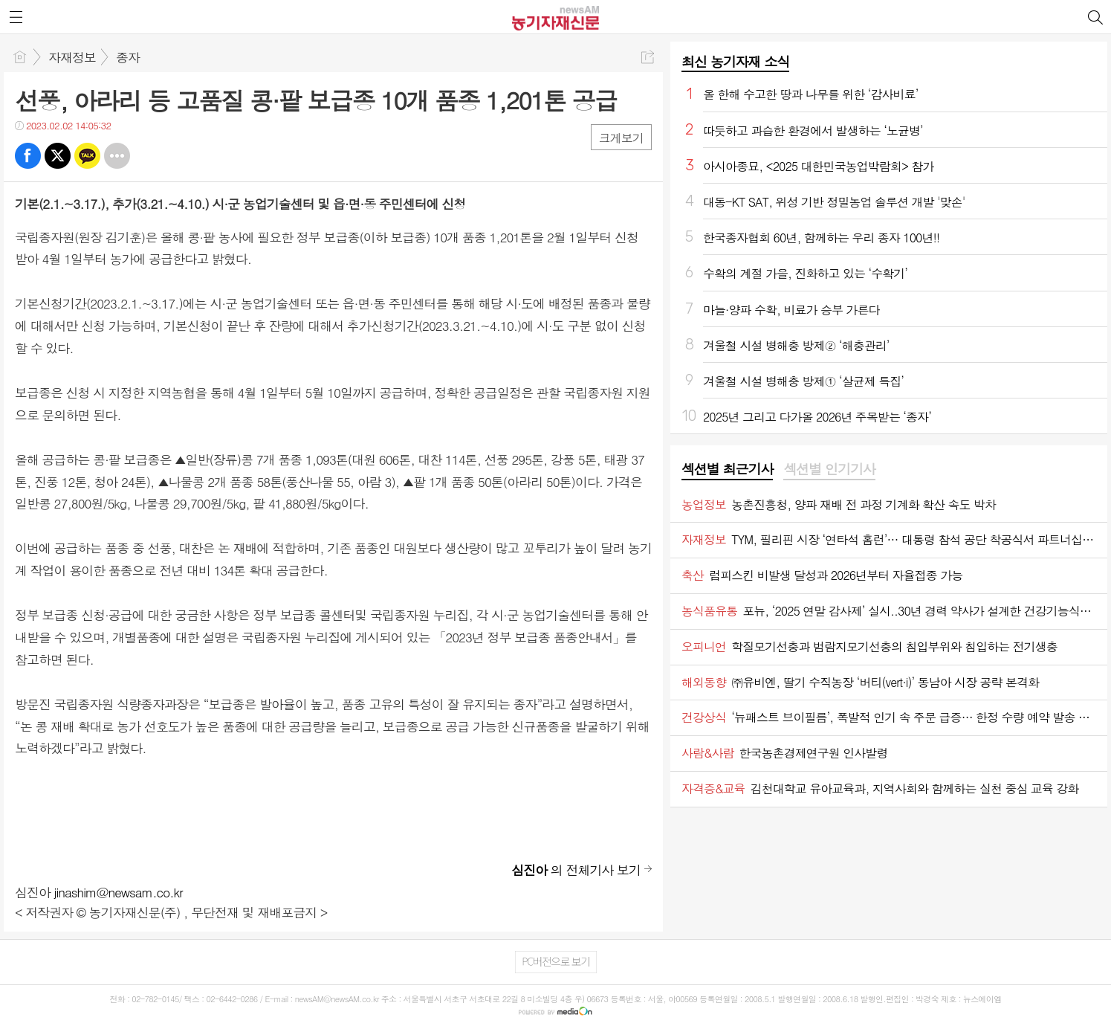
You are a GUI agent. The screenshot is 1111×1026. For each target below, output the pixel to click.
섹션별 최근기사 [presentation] (727, 469)
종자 (128, 57)
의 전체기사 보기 (576, 870)
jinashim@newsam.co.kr (118, 892)
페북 (28, 156)
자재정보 (72, 57)
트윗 (58, 156)
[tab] (727, 470)
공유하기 (647, 56)
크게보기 (621, 137)
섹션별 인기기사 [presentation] (829, 469)
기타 (117, 156)
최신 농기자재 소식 (735, 61)
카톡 (87, 156)
